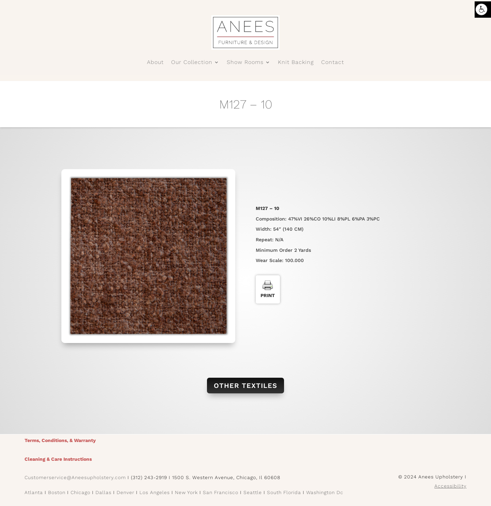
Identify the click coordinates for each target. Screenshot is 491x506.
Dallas (103, 492)
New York (186, 492)
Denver (125, 492)
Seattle (252, 492)
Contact (332, 62)
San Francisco (220, 492)
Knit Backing (296, 62)
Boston (56, 492)
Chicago (80, 492)
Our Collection (191, 62)
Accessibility (450, 486)
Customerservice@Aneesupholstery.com (75, 477)
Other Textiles (245, 385)
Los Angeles (154, 492)
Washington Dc (324, 492)
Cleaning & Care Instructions (58, 459)
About (155, 62)
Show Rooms (245, 62)
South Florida (284, 492)
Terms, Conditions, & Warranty (60, 440)
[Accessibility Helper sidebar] (483, 9)
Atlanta (34, 492)
